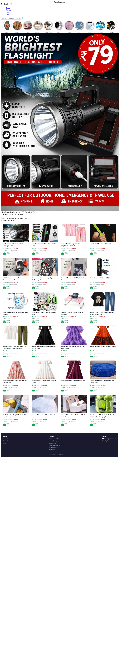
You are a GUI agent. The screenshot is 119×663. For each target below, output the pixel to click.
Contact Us (6, 441)
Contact (8, 14)
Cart (7, 12)
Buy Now (4, 216)
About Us (5, 439)
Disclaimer (52, 450)
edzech (6, 4)
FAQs (4, 443)
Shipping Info (106, 441)
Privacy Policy (53, 441)
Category (9, 10)
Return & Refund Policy (55, 445)
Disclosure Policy (54, 447)
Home (8, 8)
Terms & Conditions (54, 439)
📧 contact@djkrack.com (109, 439)
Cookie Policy (53, 443)
